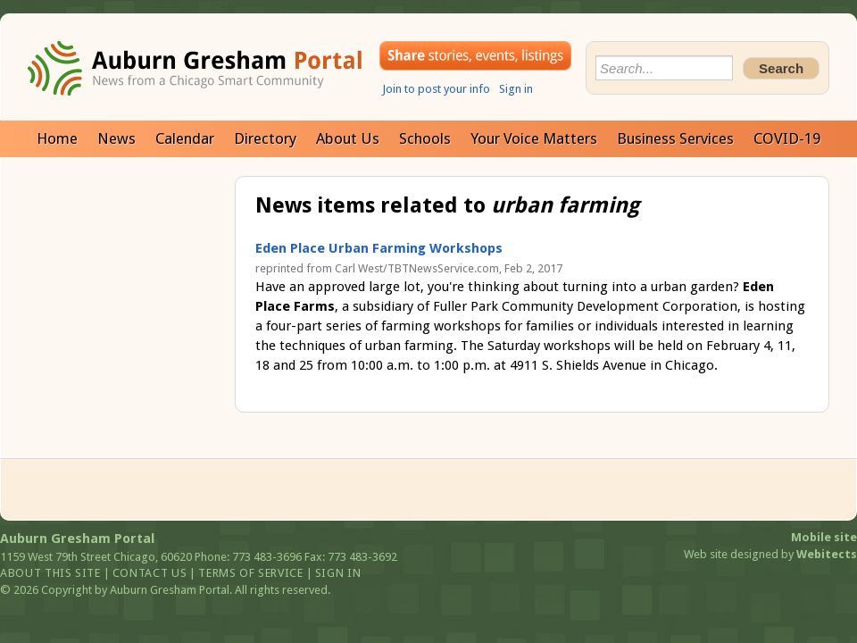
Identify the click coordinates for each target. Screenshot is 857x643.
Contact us (149, 573)
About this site (50, 573)
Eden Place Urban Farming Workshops (379, 248)
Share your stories (475, 56)
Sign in (516, 89)
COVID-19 (786, 138)
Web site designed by (770, 554)
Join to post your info (436, 89)
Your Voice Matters (533, 138)
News (116, 138)
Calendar (184, 138)
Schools (425, 138)
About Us (347, 138)
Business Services (675, 138)
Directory (265, 138)
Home (57, 138)
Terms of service (250, 573)
